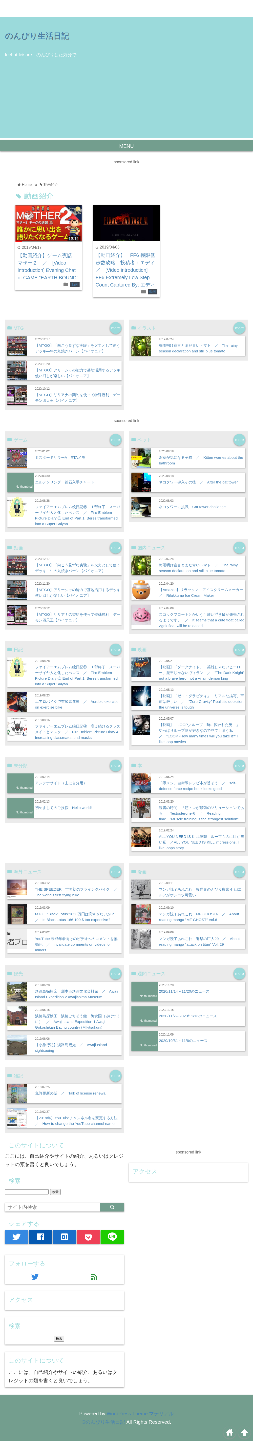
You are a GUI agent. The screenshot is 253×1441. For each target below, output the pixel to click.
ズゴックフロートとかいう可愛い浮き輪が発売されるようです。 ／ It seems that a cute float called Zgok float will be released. (201, 620)
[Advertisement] (126, 103)
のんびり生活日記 (37, 35)
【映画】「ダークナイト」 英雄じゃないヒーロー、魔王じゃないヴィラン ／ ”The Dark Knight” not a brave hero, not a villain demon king (201, 672)
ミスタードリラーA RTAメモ (60, 457)
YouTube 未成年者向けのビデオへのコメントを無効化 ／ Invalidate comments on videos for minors (76, 944)
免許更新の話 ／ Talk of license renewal (70, 1093)
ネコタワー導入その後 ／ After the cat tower (198, 482)
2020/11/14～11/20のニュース (184, 991)
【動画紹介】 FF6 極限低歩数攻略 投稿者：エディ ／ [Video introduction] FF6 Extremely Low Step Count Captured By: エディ (128, 270)
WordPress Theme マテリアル (140, 1413)
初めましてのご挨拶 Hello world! (63, 808)
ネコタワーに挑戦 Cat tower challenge (192, 507)
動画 (74, 285)
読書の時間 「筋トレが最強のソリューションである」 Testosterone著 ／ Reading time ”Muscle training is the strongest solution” (201, 813)
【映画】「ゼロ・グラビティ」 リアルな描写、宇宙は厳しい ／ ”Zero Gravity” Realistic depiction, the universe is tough (201, 701)
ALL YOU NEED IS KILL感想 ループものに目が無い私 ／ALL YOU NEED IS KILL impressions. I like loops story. (201, 842)
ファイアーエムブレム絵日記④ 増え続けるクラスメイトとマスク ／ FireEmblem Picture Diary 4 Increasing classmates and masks (77, 732)
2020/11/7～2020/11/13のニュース (188, 1016)
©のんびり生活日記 (103, 1422)
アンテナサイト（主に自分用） (61, 783)
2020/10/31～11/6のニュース (183, 1040)
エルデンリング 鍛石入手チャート (64, 482)
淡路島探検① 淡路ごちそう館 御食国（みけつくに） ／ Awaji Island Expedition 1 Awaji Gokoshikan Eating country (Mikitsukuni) (77, 1021)
